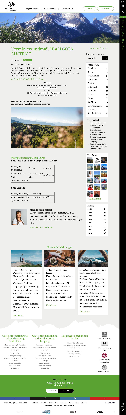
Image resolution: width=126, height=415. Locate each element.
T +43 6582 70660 (8, 348)
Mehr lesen (18, 315)
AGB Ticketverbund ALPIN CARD (42, 403)
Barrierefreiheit (69, 406)
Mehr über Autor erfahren (41, 227)
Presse (71, 403)
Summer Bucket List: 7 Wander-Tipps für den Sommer (98, 125)
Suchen (105, 58)
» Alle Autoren (94, 199)
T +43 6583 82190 (68, 346)
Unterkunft (105, 8)
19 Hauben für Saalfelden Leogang (97, 131)
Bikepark (84, 403)
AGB (56, 403)
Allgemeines (27, 60)
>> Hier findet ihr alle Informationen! (28, 79)
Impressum (63, 403)
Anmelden (66, 390)
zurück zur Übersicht (99, 48)
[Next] (114, 412)
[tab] (122, 2)
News (77, 403)
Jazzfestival (48, 406)
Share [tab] (123, 411)
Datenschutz (58, 406)
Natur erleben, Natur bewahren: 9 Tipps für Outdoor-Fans (98, 146)
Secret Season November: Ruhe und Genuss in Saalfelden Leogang (98, 138)
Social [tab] (123, 405)
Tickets (89, 8)
